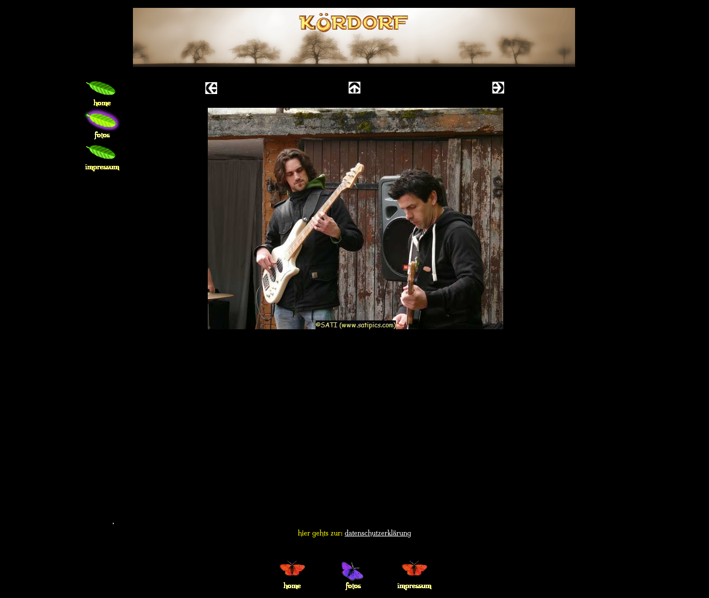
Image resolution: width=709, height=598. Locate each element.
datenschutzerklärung (378, 533)
